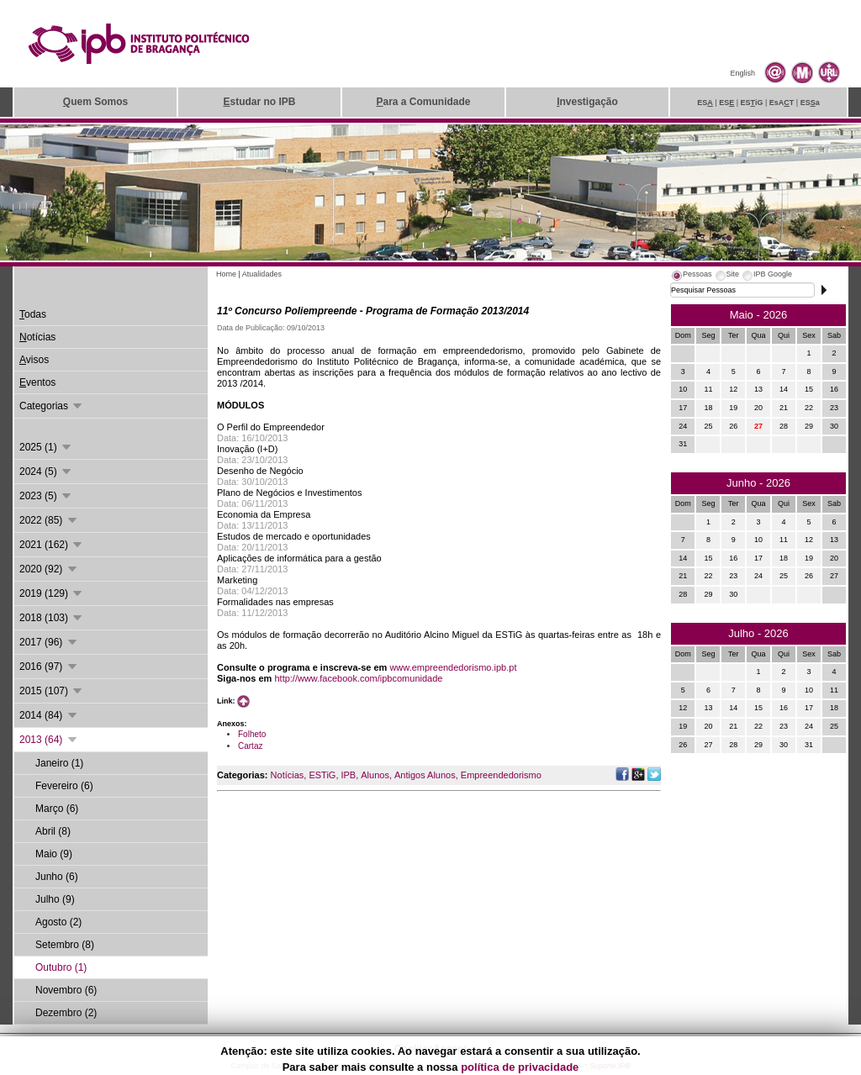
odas (32, 314)
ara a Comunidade (423, 102)
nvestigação (587, 102)
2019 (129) (51, 593)
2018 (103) (51, 617)
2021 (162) (51, 544)
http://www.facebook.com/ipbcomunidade (358, 678)
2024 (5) (46, 471)
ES (705, 102)
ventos (37, 382)
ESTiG (322, 775)
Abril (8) (53, 831)
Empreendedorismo (501, 775)
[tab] (691, 276)
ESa (810, 102)
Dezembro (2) (66, 1013)
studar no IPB (259, 102)
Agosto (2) (58, 922)
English (742, 73)
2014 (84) (49, 715)
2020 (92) (49, 569)
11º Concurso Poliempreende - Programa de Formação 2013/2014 (373, 311)
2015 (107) (51, 691)
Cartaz (250, 746)
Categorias (51, 406)
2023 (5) (46, 496)
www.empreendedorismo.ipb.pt (452, 667)
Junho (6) (56, 877)
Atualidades (262, 274)
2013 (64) (49, 739)
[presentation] (691, 276)
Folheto (252, 734)
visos (34, 360)
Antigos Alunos (425, 775)
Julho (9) (55, 899)
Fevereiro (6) (64, 786)
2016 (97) (49, 666)
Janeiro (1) (59, 763)
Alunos (375, 775)
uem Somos (95, 102)
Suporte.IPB (610, 1066)
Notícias (287, 775)
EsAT (782, 102)
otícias (37, 337)
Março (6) (56, 808)
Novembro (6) (66, 990)
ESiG (752, 102)
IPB (348, 775)
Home (226, 274)
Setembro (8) (64, 945)
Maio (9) (53, 854)
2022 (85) (49, 520)
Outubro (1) (61, 967)
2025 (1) (46, 447)
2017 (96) (49, 642)
